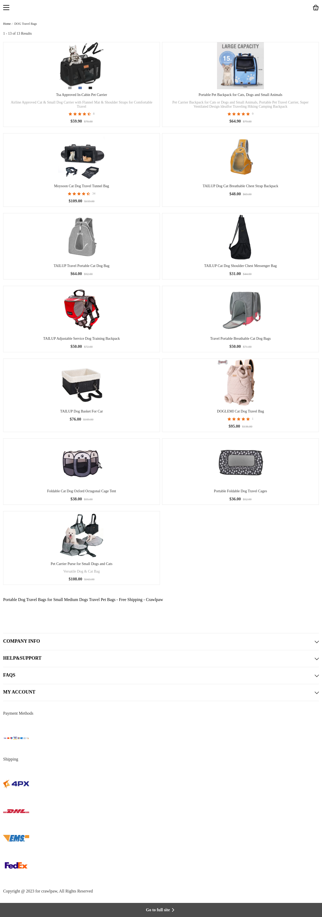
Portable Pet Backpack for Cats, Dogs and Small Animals (240, 95)
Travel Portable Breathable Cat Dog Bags (240, 339)
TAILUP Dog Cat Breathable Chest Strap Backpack (240, 186)
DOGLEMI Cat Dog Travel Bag (240, 411)
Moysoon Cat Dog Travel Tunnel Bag (81, 186)
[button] (6, 8)
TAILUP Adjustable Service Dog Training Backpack (81, 339)
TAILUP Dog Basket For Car (81, 411)
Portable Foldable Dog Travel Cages (240, 491)
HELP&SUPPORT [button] (161, 658)
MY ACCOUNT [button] (161, 692)
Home (7, 23)
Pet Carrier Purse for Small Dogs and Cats (82, 564)
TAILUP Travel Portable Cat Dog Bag (81, 266)
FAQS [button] (161, 675)
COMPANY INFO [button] (161, 642)
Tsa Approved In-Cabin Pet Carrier (81, 95)
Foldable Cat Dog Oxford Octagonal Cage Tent (81, 491)
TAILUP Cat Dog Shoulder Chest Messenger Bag (240, 266)
